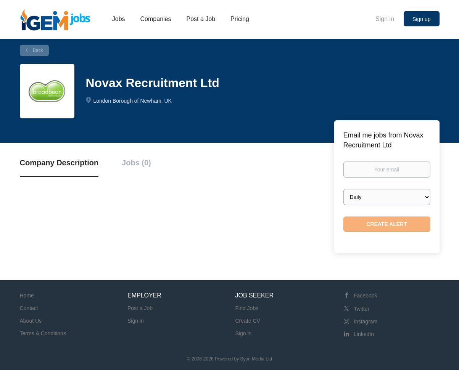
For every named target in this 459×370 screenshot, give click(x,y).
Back (37, 50)
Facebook (365, 295)
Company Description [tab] (59, 162)
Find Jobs (247, 308)
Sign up (421, 19)
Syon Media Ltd (256, 359)
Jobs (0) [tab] (136, 162)
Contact (29, 308)
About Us (31, 321)
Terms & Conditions (43, 333)
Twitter (361, 309)
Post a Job (140, 308)
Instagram (365, 321)
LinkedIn (364, 334)
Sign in (384, 19)
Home (27, 295)
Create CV (247, 321)
